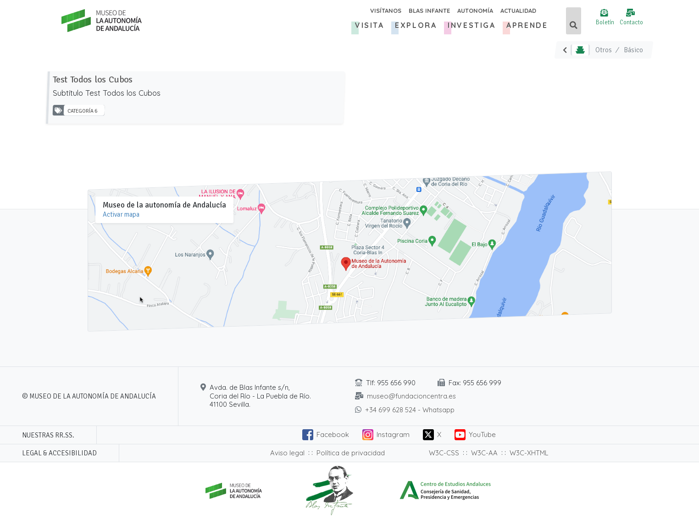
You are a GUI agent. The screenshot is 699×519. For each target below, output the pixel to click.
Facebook (332, 434)
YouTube (482, 434)
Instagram (393, 434)
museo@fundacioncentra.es (411, 396)
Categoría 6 (82, 111)
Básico (633, 50)
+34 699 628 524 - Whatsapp (410, 409)
